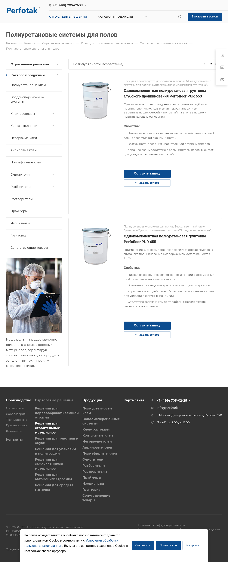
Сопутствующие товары (29, 247)
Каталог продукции (35, 75)
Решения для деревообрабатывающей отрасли (57, 412)
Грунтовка (32, 235)
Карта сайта (134, 400)
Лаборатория (16, 414)
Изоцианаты (20, 223)
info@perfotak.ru (169, 408)
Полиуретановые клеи (32, 85)
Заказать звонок (205, 16)
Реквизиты (14, 431)
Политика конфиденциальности (161, 525)
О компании (15, 408)
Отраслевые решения (35, 64)
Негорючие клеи (24, 138)
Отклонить (142, 545)
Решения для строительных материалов (47, 428)
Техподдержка (16, 420)
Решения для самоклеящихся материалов (49, 464)
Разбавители (32, 187)
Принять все (168, 545)
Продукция (92, 400)
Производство (18, 400)
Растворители (22, 199)
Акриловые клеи (32, 150)
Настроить (192, 545)
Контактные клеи (32, 126)
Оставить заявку (147, 173)
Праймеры (32, 211)
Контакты (14, 439)
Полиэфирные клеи (26, 162)
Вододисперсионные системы (32, 99)
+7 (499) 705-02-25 (68, 5)
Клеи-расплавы (32, 114)
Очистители (32, 174)
